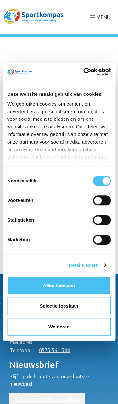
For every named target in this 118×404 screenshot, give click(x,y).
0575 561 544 (54, 350)
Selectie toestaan (59, 306)
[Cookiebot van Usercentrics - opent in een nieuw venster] (84, 72)
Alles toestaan (59, 285)
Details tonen (83, 265)
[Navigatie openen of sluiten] (101, 17)
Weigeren (59, 326)
